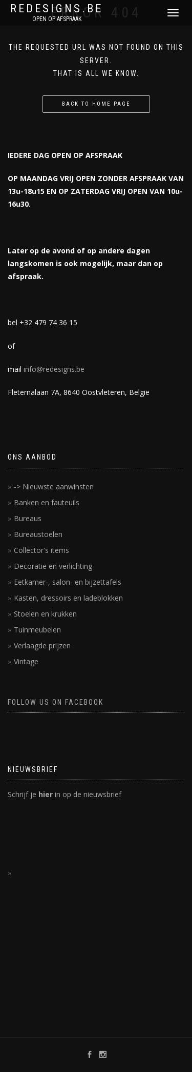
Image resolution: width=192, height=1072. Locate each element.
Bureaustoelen (38, 534)
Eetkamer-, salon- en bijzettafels (67, 582)
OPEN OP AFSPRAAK (56, 19)
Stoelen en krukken (45, 614)
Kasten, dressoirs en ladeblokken (68, 598)
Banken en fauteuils (46, 502)
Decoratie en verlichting (53, 566)
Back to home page (96, 104)
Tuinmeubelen (37, 629)
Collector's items (41, 550)
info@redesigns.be (54, 369)
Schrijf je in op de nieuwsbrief (64, 794)
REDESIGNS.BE (56, 9)
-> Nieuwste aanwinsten (54, 486)
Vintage (26, 661)
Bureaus (27, 518)
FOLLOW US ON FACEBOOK (55, 702)
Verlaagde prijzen (42, 645)
